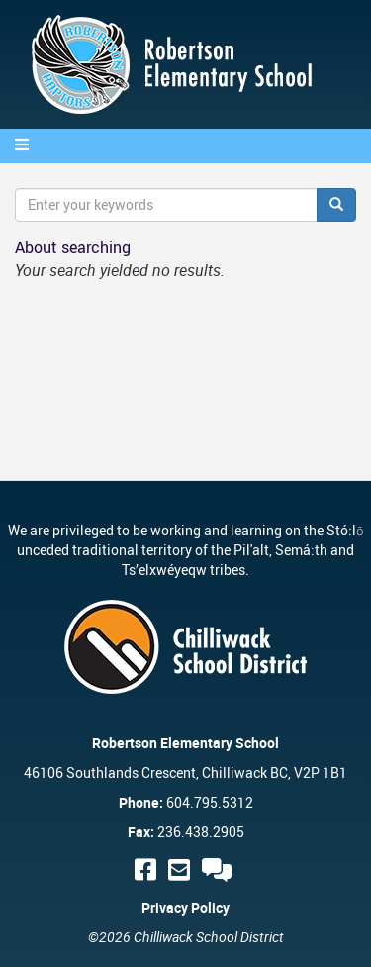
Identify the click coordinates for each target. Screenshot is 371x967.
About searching (73, 247)
